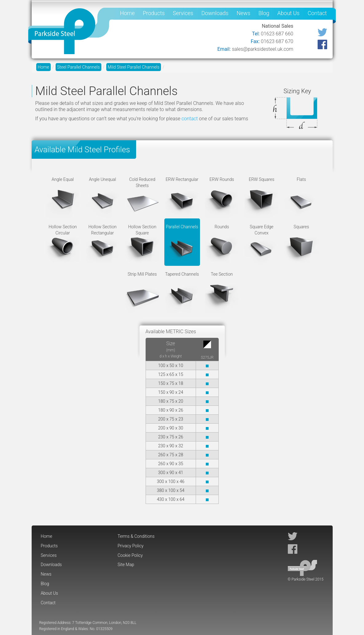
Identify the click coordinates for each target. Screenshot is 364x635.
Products (154, 13)
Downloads (214, 13)
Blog (263, 13)
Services (183, 13)
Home (127, 13)
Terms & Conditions (136, 536)
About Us (288, 13)
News (243, 13)
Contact (317, 13)
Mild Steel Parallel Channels (134, 67)
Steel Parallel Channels (78, 67)
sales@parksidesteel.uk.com (262, 49)
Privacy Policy (130, 545)
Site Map (126, 564)
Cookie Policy (130, 555)
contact (190, 119)
